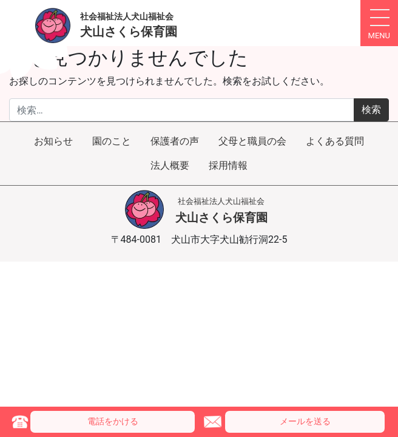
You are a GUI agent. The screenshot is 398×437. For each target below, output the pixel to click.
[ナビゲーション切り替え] (379, 23)
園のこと (111, 141)
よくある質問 (335, 141)
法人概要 (169, 165)
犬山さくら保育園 (221, 211)
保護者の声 (174, 141)
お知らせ (53, 141)
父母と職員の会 (252, 141)
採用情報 (228, 165)
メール (305, 421)
